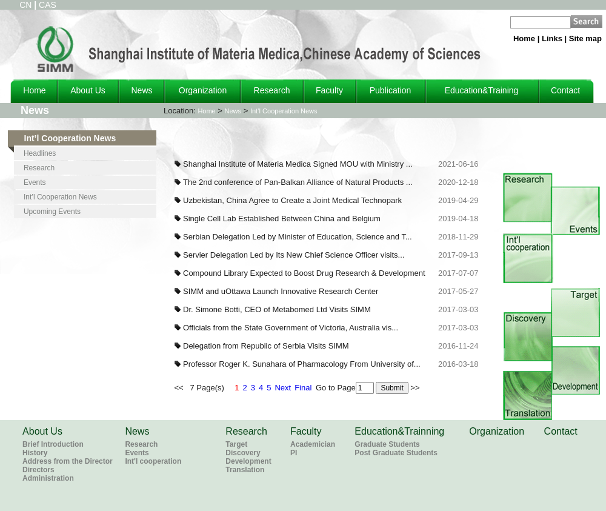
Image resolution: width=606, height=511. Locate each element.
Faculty (329, 90)
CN (25, 5)
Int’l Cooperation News (284, 111)
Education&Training (482, 90)
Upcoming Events (52, 211)
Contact (565, 90)
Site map (585, 38)
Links (552, 38)
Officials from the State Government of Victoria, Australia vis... (290, 327)
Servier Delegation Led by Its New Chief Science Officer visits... (293, 254)
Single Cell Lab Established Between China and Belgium (282, 218)
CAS (47, 5)
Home (524, 38)
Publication (390, 90)
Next (283, 387)
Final (303, 387)
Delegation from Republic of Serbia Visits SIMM (266, 345)
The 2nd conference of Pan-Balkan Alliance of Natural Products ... (298, 182)
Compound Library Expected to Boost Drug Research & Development (304, 273)
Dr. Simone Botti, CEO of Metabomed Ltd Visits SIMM (277, 309)
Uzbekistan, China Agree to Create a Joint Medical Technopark (292, 200)
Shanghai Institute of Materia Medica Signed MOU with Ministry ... (298, 164)
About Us (87, 90)
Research (272, 90)
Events (35, 182)
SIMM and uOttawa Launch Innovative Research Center (280, 291)
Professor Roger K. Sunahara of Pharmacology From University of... (302, 364)
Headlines (40, 153)
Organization (203, 90)
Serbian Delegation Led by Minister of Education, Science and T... (297, 236)
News (141, 90)
